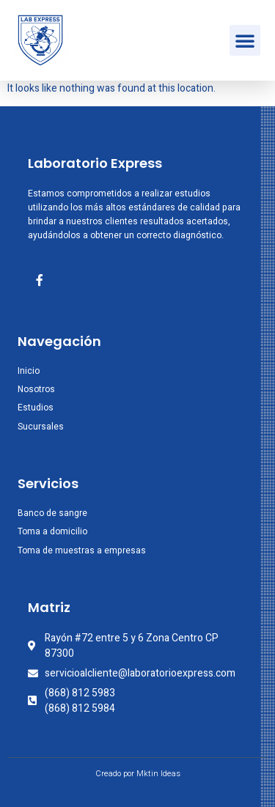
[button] (245, 40)
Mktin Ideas (158, 773)
